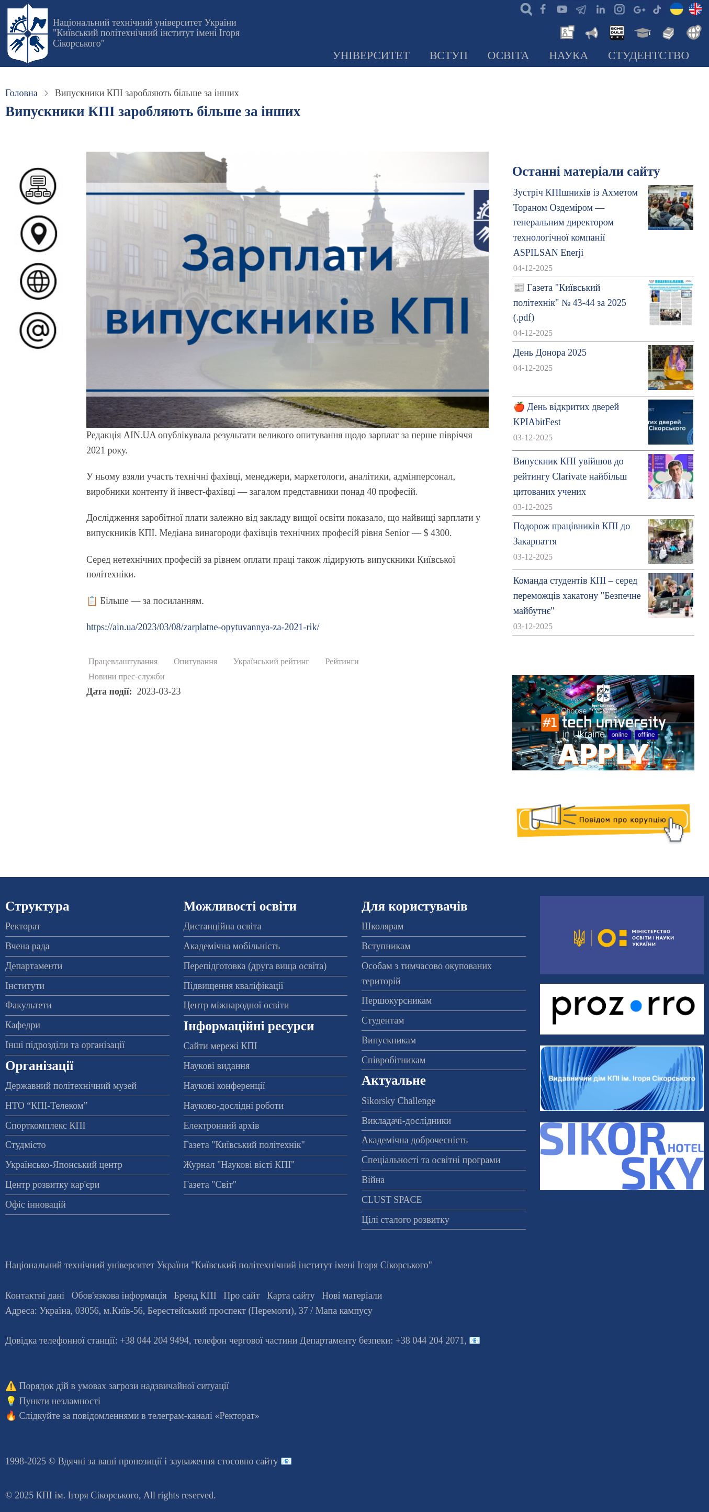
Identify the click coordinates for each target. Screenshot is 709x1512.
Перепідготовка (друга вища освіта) (255, 966)
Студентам (383, 1020)
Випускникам (389, 1040)
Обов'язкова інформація (119, 1295)
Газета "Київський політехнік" (244, 1145)
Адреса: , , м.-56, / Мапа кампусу (189, 1310)
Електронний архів (222, 1125)
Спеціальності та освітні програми (431, 1160)
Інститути (24, 986)
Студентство (648, 55)
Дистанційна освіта (223, 926)
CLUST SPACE (392, 1200)
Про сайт (241, 1295)
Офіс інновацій (35, 1204)
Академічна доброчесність (415, 1140)
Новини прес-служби (126, 676)
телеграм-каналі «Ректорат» (204, 1416)
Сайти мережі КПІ (220, 1046)
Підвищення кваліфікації (234, 986)
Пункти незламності (59, 1401)
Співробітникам (393, 1060)
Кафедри (22, 1025)
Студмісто (25, 1145)
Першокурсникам (397, 1000)
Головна (21, 93)
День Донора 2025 (550, 352)
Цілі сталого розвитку (405, 1219)
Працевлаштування (122, 661)
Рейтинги (341, 661)
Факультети (28, 1005)
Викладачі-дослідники (406, 1121)
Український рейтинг (271, 661)
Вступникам (386, 946)
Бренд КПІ (195, 1295)
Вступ (449, 55)
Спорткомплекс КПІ (45, 1125)
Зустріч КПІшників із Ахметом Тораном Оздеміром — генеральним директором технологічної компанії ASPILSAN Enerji (575, 222)
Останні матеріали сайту (586, 171)
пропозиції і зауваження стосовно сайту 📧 (205, 1461)
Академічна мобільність (232, 946)
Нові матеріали (352, 1295)
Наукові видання (217, 1066)
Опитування (195, 661)
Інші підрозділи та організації (65, 1045)
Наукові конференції (224, 1086)
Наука (568, 55)
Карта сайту (291, 1295)
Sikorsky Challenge (399, 1101)
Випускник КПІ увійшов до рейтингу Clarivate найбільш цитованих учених (570, 476)
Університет (371, 55)
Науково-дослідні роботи (234, 1105)
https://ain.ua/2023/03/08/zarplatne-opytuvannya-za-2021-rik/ (202, 627)
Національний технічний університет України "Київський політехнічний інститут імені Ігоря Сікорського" (146, 33)
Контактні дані (34, 1295)
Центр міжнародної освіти (236, 1005)
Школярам (382, 926)
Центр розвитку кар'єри (52, 1184)
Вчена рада (27, 946)
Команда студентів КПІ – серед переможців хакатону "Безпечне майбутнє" (577, 595)
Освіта (509, 55)
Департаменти (33, 966)
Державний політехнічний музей (71, 1086)
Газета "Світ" (210, 1184)
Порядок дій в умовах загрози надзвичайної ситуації (124, 1386)
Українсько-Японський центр (63, 1164)
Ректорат (22, 926)
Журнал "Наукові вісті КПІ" (239, 1164)
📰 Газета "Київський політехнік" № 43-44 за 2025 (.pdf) (569, 302)
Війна (373, 1180)
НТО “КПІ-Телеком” (46, 1105)
